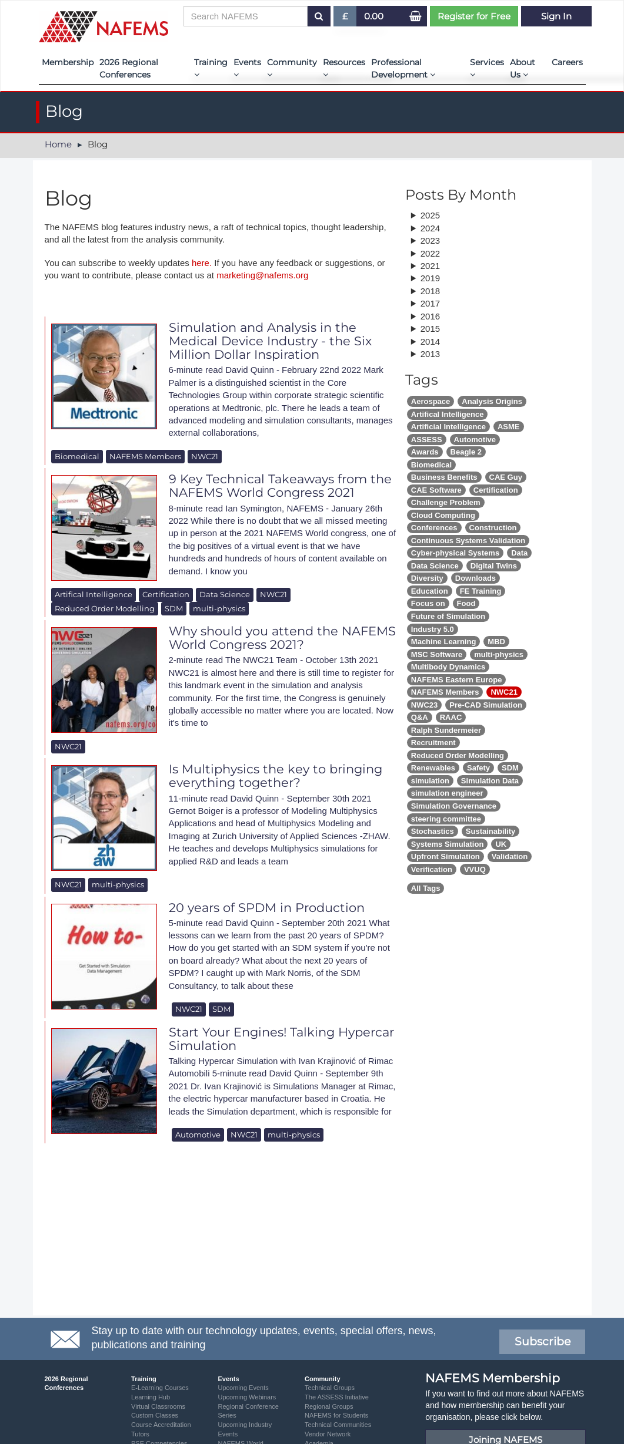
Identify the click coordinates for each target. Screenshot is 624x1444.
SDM (174, 608)
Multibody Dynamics (448, 666)
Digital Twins (493, 565)
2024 (430, 228)
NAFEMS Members (145, 456)
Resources (344, 68)
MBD (496, 641)
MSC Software (436, 654)
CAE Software (436, 490)
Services (487, 68)
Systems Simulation (447, 844)
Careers (567, 62)
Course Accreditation (161, 1424)
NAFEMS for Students (336, 1415)
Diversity (427, 578)
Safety (478, 767)
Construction (493, 527)
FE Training (481, 591)
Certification (165, 594)
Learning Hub (150, 1397)
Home (58, 144)
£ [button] (345, 18)
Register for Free (474, 16)
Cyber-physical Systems (455, 552)
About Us (522, 68)
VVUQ (475, 869)
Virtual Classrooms (158, 1406)
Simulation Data (490, 780)
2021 (430, 266)
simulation (430, 780)
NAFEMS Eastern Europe (456, 679)
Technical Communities (338, 1424)
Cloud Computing (443, 515)
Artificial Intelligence (448, 426)
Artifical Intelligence (93, 594)
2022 (430, 253)
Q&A (419, 717)
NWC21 (204, 456)
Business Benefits (444, 477)
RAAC (451, 717)
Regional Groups (329, 1406)
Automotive (198, 1134)
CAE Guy (505, 477)
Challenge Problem (445, 502)
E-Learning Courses (160, 1387)
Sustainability (491, 831)
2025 (430, 215)
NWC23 (424, 705)
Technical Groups (330, 1387)
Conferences (434, 527)
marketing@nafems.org (262, 275)
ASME (509, 426)
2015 (430, 329)
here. (202, 263)
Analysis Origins (492, 401)
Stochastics (432, 831)
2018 (430, 291)
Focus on (428, 603)
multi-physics (219, 608)
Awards (425, 451)
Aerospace (430, 401)
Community (292, 68)
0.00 (373, 16)
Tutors (140, 1434)
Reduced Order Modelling (105, 608)
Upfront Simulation (445, 856)
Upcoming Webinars (247, 1397)
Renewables (433, 767)
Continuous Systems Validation (468, 540)
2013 (430, 354)
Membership (68, 62)
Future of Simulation (448, 616)
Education (429, 591)
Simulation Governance (453, 806)
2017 (430, 303)
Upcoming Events (243, 1387)
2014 (430, 341)
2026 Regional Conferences (128, 68)
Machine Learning (443, 641)
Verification (431, 869)
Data (519, 552)
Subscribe (542, 1341)
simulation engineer (447, 793)
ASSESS (426, 439)
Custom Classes (154, 1415)
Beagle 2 (466, 451)
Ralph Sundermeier (446, 730)
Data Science (224, 594)
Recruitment (433, 742)
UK (500, 844)
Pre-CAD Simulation (485, 705)
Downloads (475, 578)
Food (466, 603)
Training (211, 68)
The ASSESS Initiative (337, 1397)
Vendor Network (328, 1434)
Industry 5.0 (432, 629)
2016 (430, 316)
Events (247, 68)
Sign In (556, 16)
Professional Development (403, 68)
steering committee (446, 818)
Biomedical (77, 456)
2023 (430, 240)
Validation (510, 856)
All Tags (426, 888)
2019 (430, 278)
